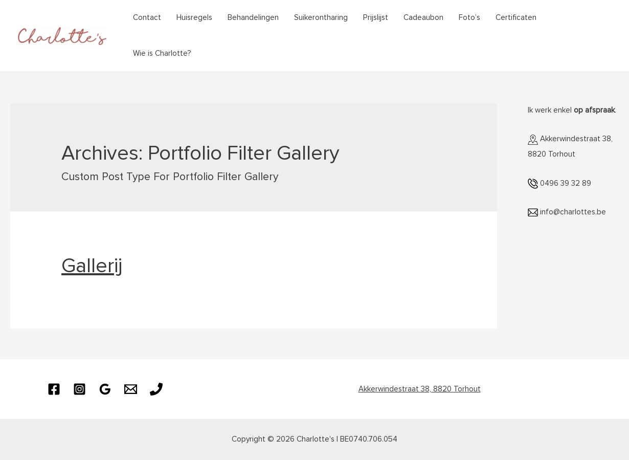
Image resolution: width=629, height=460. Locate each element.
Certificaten (516, 17)
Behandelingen (253, 17)
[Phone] (156, 389)
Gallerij (91, 266)
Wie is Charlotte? (162, 53)
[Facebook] (54, 389)
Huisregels (194, 17)
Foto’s (469, 17)
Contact (147, 17)
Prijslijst (375, 17)
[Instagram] (79, 389)
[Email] (130, 389)
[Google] (105, 389)
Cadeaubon (423, 17)
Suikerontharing (321, 17)
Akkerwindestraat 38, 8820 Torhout (419, 389)
